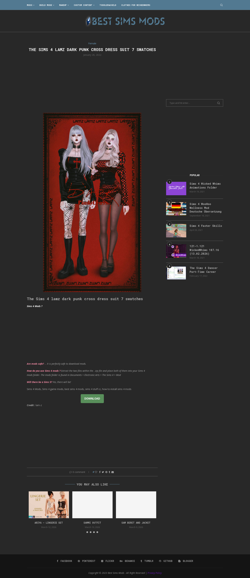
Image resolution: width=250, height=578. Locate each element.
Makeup (63, 5)
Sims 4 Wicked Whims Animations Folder (205, 185)
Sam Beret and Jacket (136, 522)
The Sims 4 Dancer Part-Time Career (204, 269)
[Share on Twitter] (103, 472)
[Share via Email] (112, 472)
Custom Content (83, 5)
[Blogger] (185, 561)
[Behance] (127, 561)
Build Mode (45, 5)
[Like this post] (96, 472)
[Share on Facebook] (100, 472)
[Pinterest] (86, 561)
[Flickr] (107, 561)
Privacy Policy (154, 572)
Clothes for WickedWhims (135, 5)
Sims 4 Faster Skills (206, 225)
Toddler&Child (107, 5)
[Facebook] (64, 561)
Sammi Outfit (92, 522)
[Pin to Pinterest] (106, 472)
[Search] (221, 5)
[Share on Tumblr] (109, 472)
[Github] (165, 561)
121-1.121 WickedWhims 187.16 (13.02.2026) (204, 249)
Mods (29, 5)
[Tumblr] (147, 561)
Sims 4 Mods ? (34, 306)
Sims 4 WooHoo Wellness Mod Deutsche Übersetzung (205, 207)
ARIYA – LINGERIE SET (49, 522)
